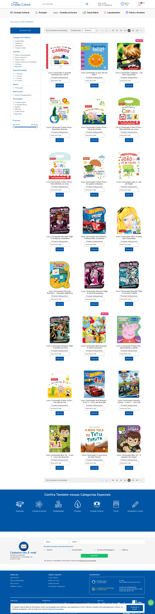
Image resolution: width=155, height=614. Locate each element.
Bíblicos (125, 550)
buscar (87, 4)
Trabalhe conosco (16, 586)
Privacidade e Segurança (56, 586)
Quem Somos (14, 578)
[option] (19, 506)
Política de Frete (53, 583)
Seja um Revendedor (17, 581)
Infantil (49, 550)
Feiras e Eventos (135, 12)
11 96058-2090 (101, 590)
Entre (100, 5)
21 (117, 30)
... (109, 30)
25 (133, 30)
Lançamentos (112, 12)
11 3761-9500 (101, 583)
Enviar (94, 556)
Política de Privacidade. (55, 609)
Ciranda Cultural (19, 12)
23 (125, 30)
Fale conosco (14, 583)
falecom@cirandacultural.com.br (129, 582)
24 (129, 30)
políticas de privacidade (87, 561)
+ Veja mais (17, 66)
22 (121, 30)
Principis (41, 12)
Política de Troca (53, 581)
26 (137, 30)
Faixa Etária (90, 12)
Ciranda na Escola (64, 12)
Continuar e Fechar (134, 608)
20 (113, 30)
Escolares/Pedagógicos (106, 550)
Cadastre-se (108, 5)
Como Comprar (53, 578)
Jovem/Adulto (77, 550)
